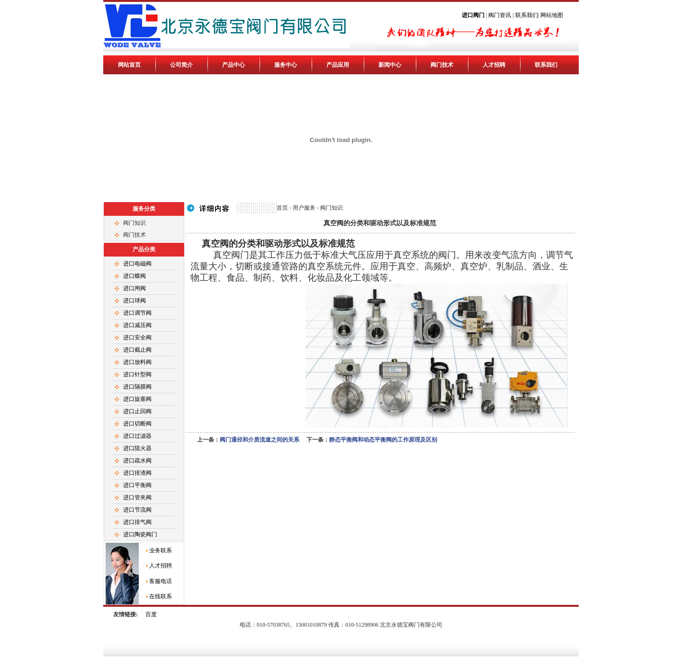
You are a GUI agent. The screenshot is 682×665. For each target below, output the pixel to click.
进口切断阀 (137, 423)
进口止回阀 (137, 411)
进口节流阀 (137, 509)
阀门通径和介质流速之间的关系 (259, 439)
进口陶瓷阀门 (140, 534)
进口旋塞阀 (137, 399)
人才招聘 (494, 65)
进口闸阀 (134, 288)
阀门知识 (134, 223)
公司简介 (181, 65)
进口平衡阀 (137, 485)
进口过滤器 (137, 436)
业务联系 (160, 550)
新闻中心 (389, 65)
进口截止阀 (137, 349)
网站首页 (129, 65)
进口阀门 (474, 15)
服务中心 (285, 65)
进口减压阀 (137, 325)
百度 (151, 614)
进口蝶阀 (134, 276)
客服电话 (160, 581)
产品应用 (337, 65)
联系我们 (526, 15)
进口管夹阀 (137, 497)
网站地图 (551, 15)
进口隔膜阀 (137, 386)
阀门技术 (442, 65)
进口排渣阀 (137, 473)
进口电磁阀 (137, 263)
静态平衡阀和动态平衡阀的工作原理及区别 (383, 439)
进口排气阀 (137, 522)
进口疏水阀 (137, 460)
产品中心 (233, 65)
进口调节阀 (137, 313)
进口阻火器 (137, 448)
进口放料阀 (137, 362)
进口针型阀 (137, 374)
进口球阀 (134, 300)
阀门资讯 (499, 15)
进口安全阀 (137, 337)
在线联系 (160, 596)
